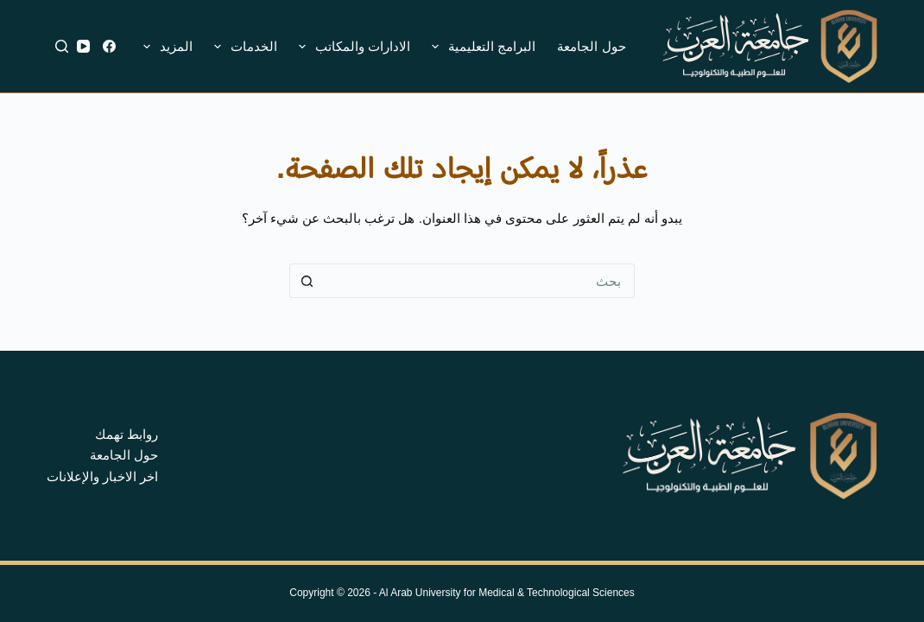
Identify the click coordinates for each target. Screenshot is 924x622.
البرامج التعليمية (480, 46)
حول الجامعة (591, 46)
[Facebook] (109, 46)
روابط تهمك (126, 434)
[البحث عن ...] (479, 280)
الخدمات (242, 46)
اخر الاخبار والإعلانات (102, 476)
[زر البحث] (306, 280)
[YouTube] (83, 46)
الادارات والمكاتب (351, 46)
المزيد (164, 46)
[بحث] (61, 46)
